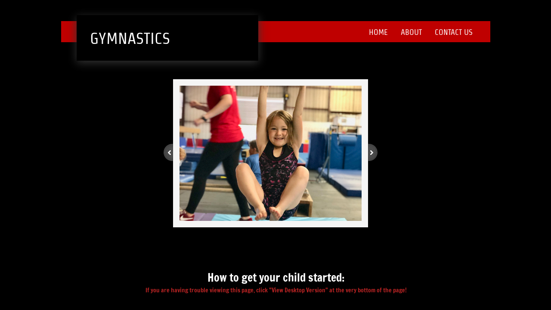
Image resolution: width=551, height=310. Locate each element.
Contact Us (454, 32)
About (411, 32)
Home (378, 32)
